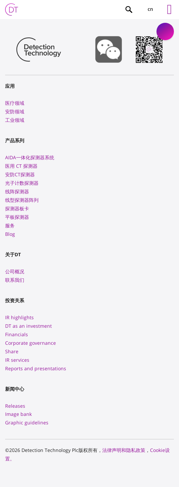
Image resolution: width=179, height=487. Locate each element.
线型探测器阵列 (22, 200)
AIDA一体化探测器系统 (29, 157)
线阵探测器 (17, 191)
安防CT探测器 (20, 174)
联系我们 (14, 280)
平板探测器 (17, 217)
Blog (10, 234)
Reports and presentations (35, 368)
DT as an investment (28, 326)
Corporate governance (30, 343)
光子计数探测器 (22, 183)
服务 (10, 225)
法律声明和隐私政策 (123, 450)
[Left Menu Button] (169, 9)
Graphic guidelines (26, 422)
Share (11, 351)
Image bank (18, 414)
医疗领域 (14, 103)
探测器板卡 (17, 208)
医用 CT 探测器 (21, 166)
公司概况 (14, 271)
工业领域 (14, 120)
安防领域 (14, 111)
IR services (17, 360)
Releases (15, 406)
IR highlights (19, 317)
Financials (16, 334)
